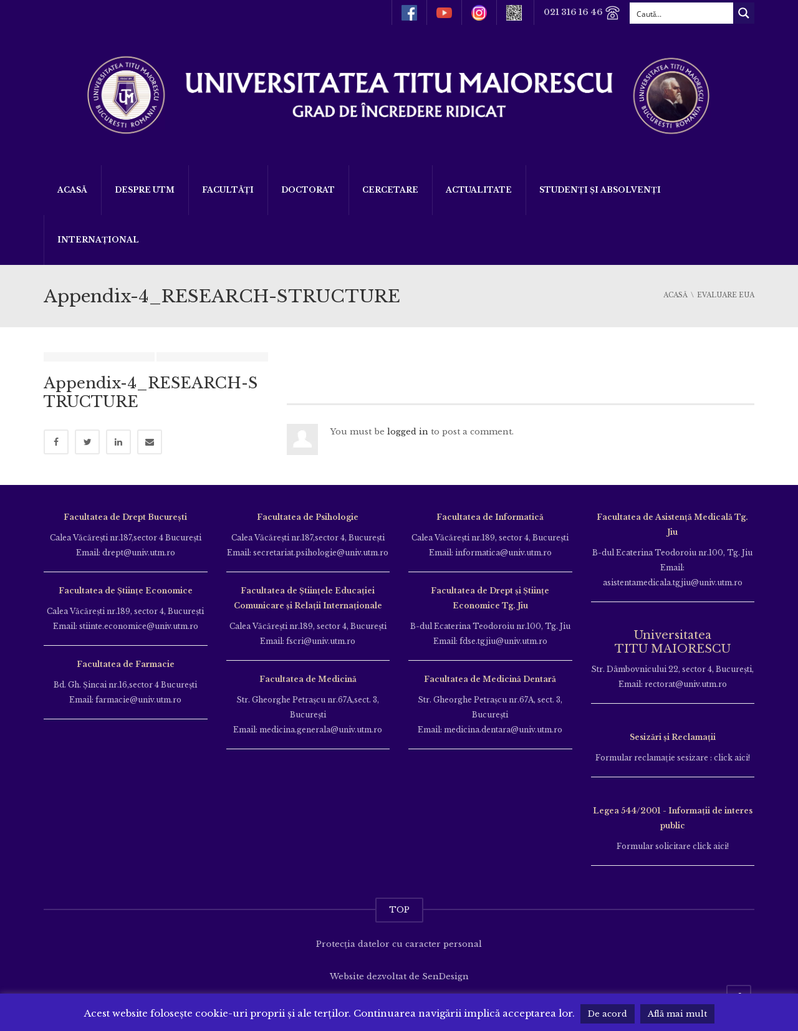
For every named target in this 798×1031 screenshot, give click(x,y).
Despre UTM (145, 189)
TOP (399, 909)
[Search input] (682, 13)
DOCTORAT (308, 189)
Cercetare (390, 189)
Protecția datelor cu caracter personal (399, 944)
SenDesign (445, 976)
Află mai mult (677, 1014)
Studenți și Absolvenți (600, 189)
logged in (407, 431)
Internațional (98, 239)
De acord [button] (607, 1014)
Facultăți (228, 189)
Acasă (72, 189)
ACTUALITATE (479, 189)
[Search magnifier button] (743, 13)
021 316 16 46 (582, 13)
